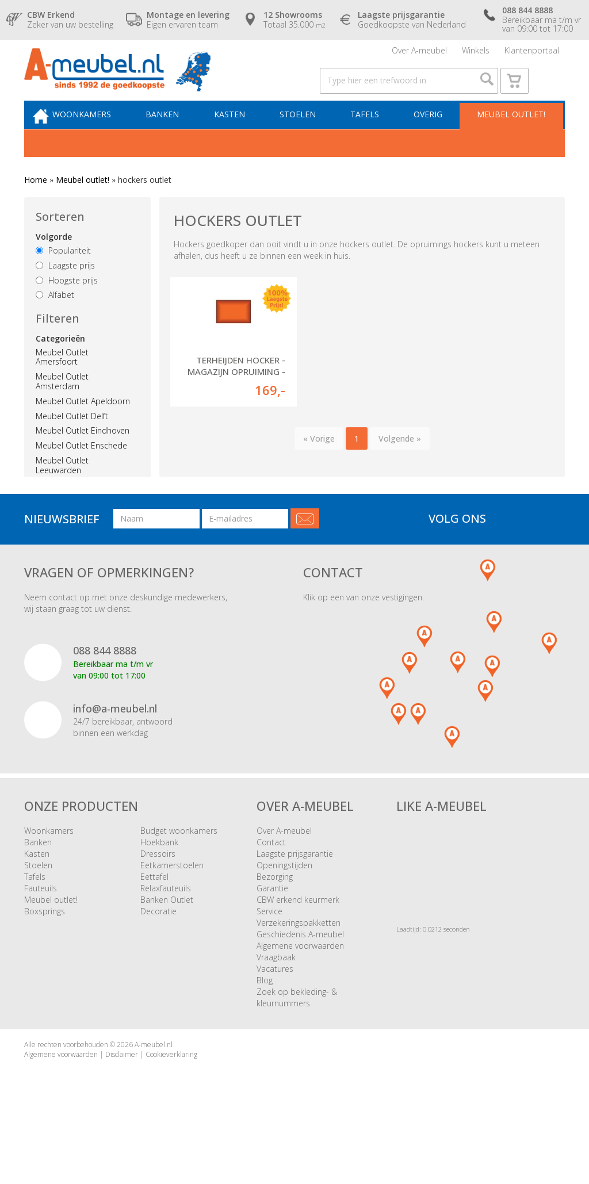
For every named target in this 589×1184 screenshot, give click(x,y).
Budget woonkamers (178, 877)
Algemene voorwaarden (300, 992)
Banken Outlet (166, 946)
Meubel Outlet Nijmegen (80, 508)
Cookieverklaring (171, 1101)
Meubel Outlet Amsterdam (62, 405)
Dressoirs (157, 900)
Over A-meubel (419, 54)
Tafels (369, 136)
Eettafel (154, 923)
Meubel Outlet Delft (72, 439)
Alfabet (55, 318)
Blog (265, 1026)
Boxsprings (44, 957)
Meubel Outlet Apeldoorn (83, 425)
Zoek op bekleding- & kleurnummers (297, 1044)
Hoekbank (159, 888)
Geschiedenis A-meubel (300, 980)
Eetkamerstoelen (172, 911)
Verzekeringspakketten (299, 969)
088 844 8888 (104, 697)
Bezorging (275, 923)
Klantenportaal (531, 54)
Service (269, 957)
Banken (177, 136)
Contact (271, 888)
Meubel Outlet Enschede (81, 469)
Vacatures (275, 1015)
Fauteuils (40, 934)
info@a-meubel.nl (115, 755)
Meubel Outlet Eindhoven (82, 454)
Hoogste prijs (67, 303)
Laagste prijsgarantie (295, 900)
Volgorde (54, 260)
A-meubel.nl (154, 1091)
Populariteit (63, 274)
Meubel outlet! (509, 136)
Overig (429, 136)
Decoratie (158, 957)
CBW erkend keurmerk (298, 946)
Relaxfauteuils (165, 934)
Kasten (241, 136)
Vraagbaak (276, 1003)
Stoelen (306, 136)
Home (35, 203)
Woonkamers (100, 136)
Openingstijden (284, 911)
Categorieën (60, 362)
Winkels (475, 54)
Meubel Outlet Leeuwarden (62, 489)
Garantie (272, 934)
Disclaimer (121, 1101)
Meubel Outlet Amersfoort (62, 380)
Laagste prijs (65, 288)
